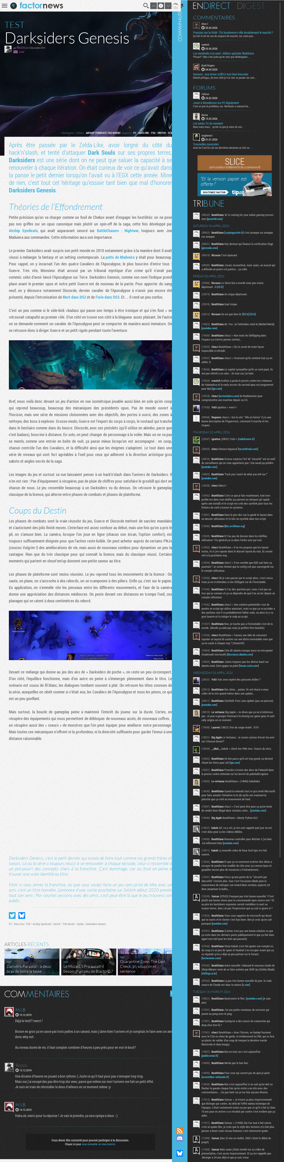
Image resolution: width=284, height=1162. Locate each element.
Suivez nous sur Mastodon (185, 1145)
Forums (210, 91)
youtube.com (222, 331)
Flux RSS (185, 1130)
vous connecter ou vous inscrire (96, 1147)
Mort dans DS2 (84, 297)
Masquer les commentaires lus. (170, 996)
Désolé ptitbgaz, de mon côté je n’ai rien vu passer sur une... (230, 80)
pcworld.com (229, 222)
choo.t (210, 23)
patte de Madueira (133, 257)
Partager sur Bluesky (21, 918)
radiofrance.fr (251, 442)
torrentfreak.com (253, 452)
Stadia (168, 133)
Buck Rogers (213, 68)
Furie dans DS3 (120, 297)
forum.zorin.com (254, 681)
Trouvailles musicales (211, 147)
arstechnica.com (234, 399)
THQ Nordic (110, 133)
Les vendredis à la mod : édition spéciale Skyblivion (229, 57)
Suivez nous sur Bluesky (185, 1153)
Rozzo (21, 47)
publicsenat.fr (215, 1088)
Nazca (210, 118)
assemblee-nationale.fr (221, 1109)
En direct (217, 5)
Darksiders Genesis (55, 190)
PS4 (150, 133)
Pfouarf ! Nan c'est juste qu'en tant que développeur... (227, 60)
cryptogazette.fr (239, 236)
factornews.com (217, 991)
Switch (158, 133)
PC (131, 133)
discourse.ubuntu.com (258, 670)
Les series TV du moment (214, 127)
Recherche (143, 5)
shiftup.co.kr (231, 1006)
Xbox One (140, 133)
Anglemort (212, 139)
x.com (257, 1017)
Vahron (211, 97)
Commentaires (220, 17)
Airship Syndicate (93, 133)
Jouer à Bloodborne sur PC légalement (222, 106)
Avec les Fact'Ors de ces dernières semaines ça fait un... (228, 151)
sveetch (211, 48)
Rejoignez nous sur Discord (185, 1138)
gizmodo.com (221, 251)
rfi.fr (225, 290)
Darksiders (23, 160)
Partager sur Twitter (12, 918)
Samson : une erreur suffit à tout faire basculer (226, 77)
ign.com (240, 392)
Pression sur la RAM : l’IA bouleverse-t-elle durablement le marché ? (233, 34)
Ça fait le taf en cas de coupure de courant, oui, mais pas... (229, 39)
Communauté (185, 559)
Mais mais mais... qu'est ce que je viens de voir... (224, 130)
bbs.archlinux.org (240, 533)
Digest (256, 5)
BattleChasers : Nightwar (115, 230)
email (21, 51)
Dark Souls (99, 152)
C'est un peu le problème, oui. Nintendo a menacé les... (227, 109)
